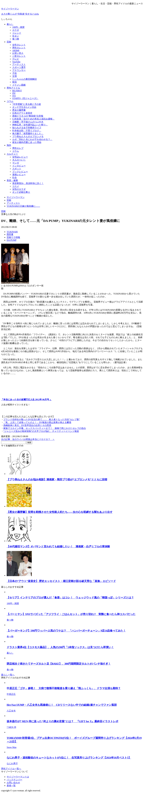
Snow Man (11, 747)
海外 (9, 145)
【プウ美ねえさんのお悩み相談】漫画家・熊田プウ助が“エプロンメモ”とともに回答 (57, 479)
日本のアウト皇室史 (22, 113)
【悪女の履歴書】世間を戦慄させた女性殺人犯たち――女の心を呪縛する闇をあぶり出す (59, 512)
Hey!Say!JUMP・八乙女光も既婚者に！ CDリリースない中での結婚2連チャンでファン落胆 (62, 704)
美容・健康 (12, 180)
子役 (14, 73)
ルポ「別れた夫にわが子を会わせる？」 (32, 139)
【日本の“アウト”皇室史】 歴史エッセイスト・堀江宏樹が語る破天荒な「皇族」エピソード (61, 581)
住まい (15, 36)
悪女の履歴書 (19, 110)
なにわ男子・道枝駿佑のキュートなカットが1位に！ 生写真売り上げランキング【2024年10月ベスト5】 (69, 757)
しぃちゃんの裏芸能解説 (24, 79)
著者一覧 (11, 785)
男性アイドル (13, 88)
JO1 (14, 95)
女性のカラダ (19, 189)
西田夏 (10, 234)
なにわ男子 (12, 763)
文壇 (14, 76)
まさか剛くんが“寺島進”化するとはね (20, 14)
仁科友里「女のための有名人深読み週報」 (33, 119)
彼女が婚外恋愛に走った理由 (26, 142)
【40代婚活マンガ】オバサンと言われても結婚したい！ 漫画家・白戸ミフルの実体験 (58, 546)
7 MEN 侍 (11, 727)
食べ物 (15, 39)
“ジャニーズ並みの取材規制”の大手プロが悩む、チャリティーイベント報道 (41, 431)
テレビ (15, 59)
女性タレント (19, 45)
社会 (14, 177)
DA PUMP (11, 240)
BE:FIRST (17, 90)
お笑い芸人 (17, 53)
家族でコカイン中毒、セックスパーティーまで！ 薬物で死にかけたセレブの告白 (44, 428)
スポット (16, 168)
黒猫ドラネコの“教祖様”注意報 (27, 116)
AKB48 (15, 50)
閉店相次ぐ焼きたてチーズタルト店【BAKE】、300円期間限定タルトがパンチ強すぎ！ (59, 663)
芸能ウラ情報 (13, 237)
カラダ (15, 30)
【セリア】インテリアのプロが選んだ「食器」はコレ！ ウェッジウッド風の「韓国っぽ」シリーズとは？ (70, 597)
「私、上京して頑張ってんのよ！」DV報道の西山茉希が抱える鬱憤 (37, 422)
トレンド (16, 33)
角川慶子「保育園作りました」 (27, 133)
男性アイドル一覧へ (11, 768)
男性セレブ (17, 148)
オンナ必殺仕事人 (21, 192)
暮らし (10, 24)
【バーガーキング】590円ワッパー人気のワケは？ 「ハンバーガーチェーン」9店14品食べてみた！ (66, 630)
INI (13, 93)
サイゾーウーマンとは (18, 777)
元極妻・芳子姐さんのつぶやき (27, 122)
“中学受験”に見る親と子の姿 (26, 104)
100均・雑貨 (18, 27)
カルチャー (12, 154)
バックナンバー (14, 779)
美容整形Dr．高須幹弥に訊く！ (28, 183)
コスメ (15, 186)
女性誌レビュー (20, 157)
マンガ (15, 163)
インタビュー (19, 166)
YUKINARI (12, 232)
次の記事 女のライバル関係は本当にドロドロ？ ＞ (28, 439)
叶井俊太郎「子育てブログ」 (26, 130)
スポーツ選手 (19, 67)
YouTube (16, 62)
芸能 (9, 42)
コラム (10, 101)
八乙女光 (11, 711)
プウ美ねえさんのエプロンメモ (27, 136)
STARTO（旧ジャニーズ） (25, 98)
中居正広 (11, 694)
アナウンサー (19, 70)
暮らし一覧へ (7, 675)
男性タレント (19, 47)
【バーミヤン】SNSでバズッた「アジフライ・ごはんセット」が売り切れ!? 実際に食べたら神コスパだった (71, 614)
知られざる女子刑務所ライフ (26, 127)
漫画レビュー (19, 174)
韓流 (14, 82)
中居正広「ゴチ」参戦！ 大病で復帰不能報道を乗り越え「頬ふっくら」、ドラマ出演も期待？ (64, 688)
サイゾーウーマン (10, 9)
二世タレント (19, 56)
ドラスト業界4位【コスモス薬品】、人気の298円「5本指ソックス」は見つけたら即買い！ (60, 647)
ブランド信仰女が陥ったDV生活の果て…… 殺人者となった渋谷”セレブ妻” (41, 419)
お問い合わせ (13, 782)
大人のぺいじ (19, 160)
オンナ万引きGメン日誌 (24, 107)
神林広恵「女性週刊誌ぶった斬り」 (30, 125)
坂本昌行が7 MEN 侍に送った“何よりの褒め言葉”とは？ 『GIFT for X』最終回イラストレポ (62, 721)
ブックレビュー (20, 171)
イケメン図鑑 (19, 85)
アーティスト (19, 64)
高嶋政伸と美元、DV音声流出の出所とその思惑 (27, 425)
